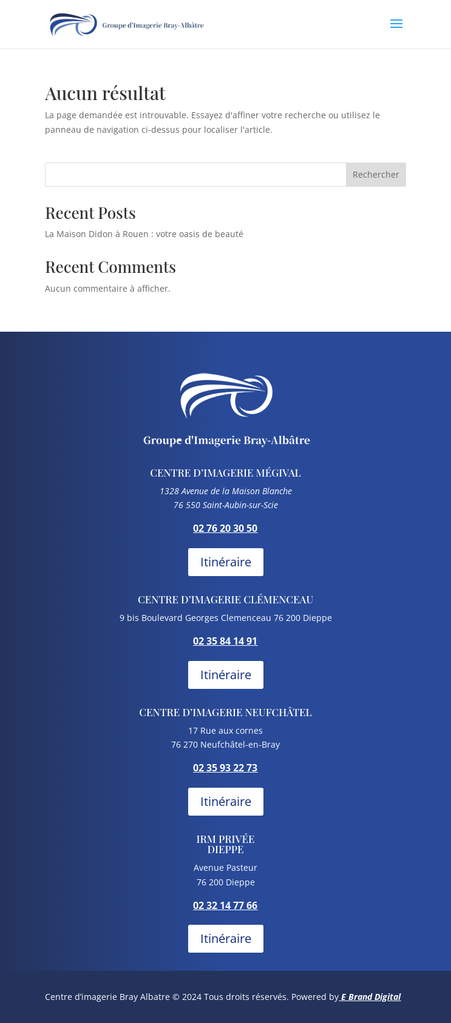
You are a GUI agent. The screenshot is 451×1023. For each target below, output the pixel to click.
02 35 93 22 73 (225, 767)
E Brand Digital (371, 996)
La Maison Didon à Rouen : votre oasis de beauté (144, 234)
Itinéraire (225, 562)
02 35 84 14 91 (225, 641)
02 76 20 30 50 (225, 528)
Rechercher (376, 174)
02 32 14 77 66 (225, 905)
